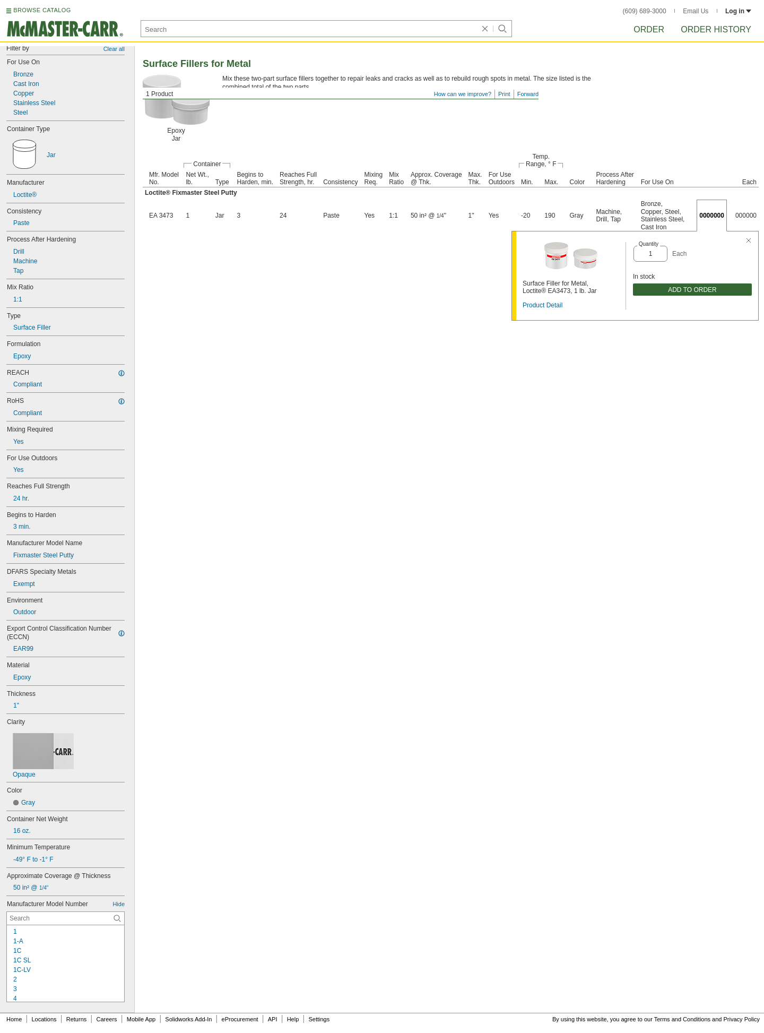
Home (14, 1019)
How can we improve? (462, 94)
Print (504, 94)
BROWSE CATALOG (42, 10)
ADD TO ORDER (692, 290)
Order (648, 29)
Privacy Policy (742, 1019)
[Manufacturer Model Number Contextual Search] (65, 918)
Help (293, 1019)
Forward (528, 94)
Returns (76, 1019)
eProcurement (240, 1019)
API (272, 1019)
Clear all (114, 49)
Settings (318, 1019)
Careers (106, 1019)
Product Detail (542, 305)
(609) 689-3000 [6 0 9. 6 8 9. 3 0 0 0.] (644, 11)
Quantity (648, 244)
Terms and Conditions (682, 1019)
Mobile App (141, 1019)
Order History (716, 29)
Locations (44, 1019)
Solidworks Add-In (188, 1019)
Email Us (695, 11)
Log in (738, 11)
